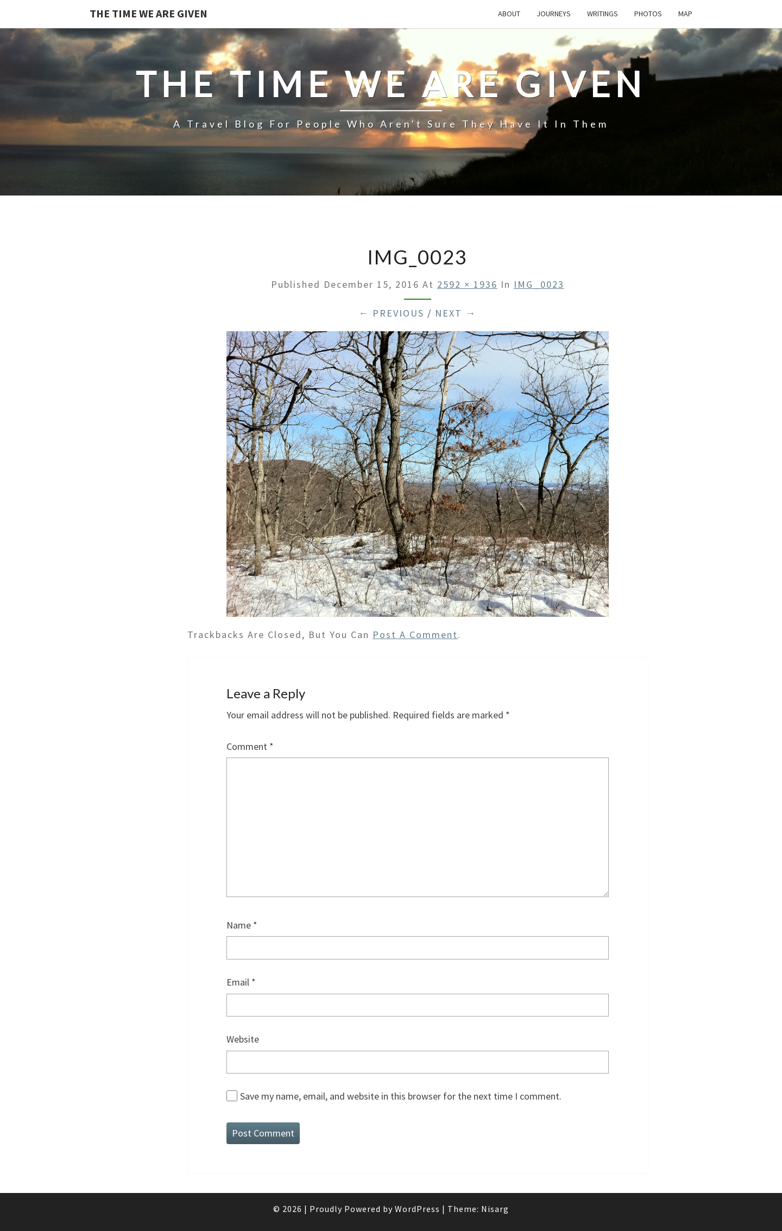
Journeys (554, 13)
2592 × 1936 (467, 284)
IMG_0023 (539, 284)
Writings (602, 13)
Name (241, 925)
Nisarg (495, 1208)
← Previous (391, 313)
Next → (455, 313)
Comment (250, 746)
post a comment (415, 634)
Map (685, 13)
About (509, 13)
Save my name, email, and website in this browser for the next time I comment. (401, 1096)
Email (241, 982)
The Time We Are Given (148, 13)
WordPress (417, 1208)
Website (242, 1039)
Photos (648, 13)
